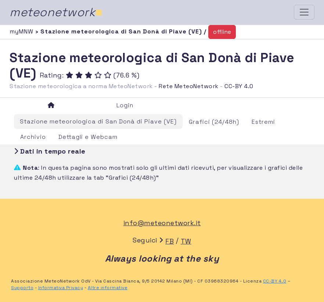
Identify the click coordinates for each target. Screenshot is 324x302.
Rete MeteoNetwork (189, 86)
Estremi (263, 122)
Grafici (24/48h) (214, 122)
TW (186, 241)
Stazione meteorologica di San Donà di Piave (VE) (98, 121)
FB (169, 241)
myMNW (22, 31)
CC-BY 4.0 (238, 86)
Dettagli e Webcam (88, 137)
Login (124, 105)
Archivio (33, 137)
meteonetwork (56, 12)
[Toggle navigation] (304, 12)
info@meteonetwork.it (162, 223)
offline (222, 32)
